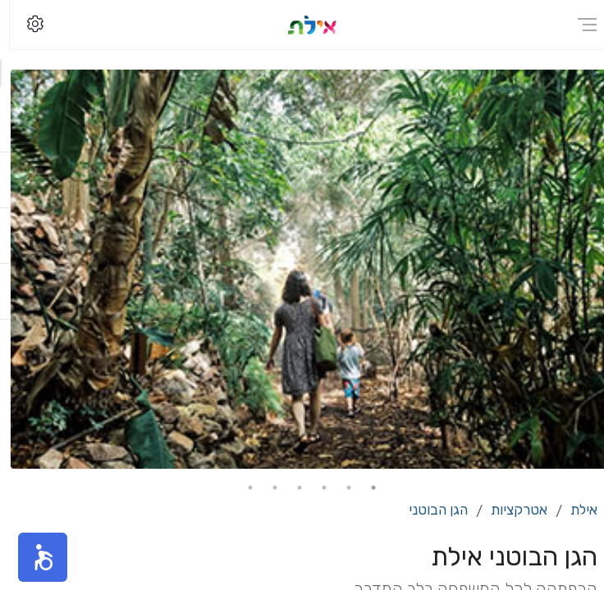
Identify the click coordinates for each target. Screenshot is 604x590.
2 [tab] (339, 487)
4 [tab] (289, 487)
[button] (32, 557)
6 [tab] (240, 487)
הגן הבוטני (428, 510)
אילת (574, 510)
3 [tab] (314, 487)
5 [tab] (265, 487)
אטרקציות (509, 510)
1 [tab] (363, 487)
